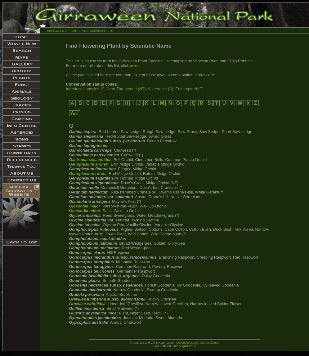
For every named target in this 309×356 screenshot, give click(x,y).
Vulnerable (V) (160, 89)
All (74, 113)
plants (74, 30)
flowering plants (98, 30)
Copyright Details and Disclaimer (197, 342)
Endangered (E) (189, 89)
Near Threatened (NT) (126, 89)
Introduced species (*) (85, 89)
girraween (55, 30)
